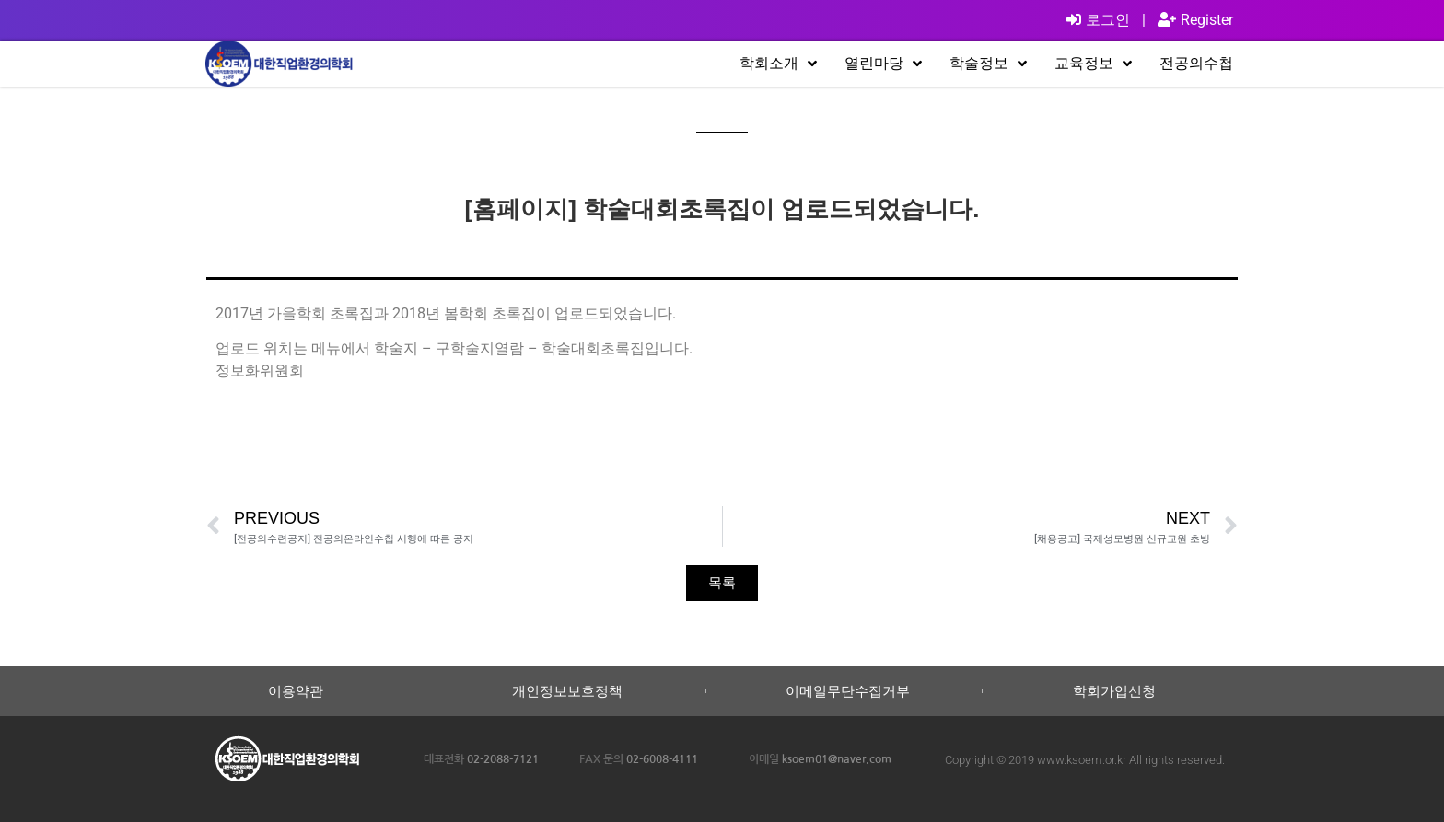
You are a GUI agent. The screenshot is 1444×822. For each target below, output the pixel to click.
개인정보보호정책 (567, 691)
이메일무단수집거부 (848, 691)
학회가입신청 (1114, 691)
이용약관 (295, 691)
